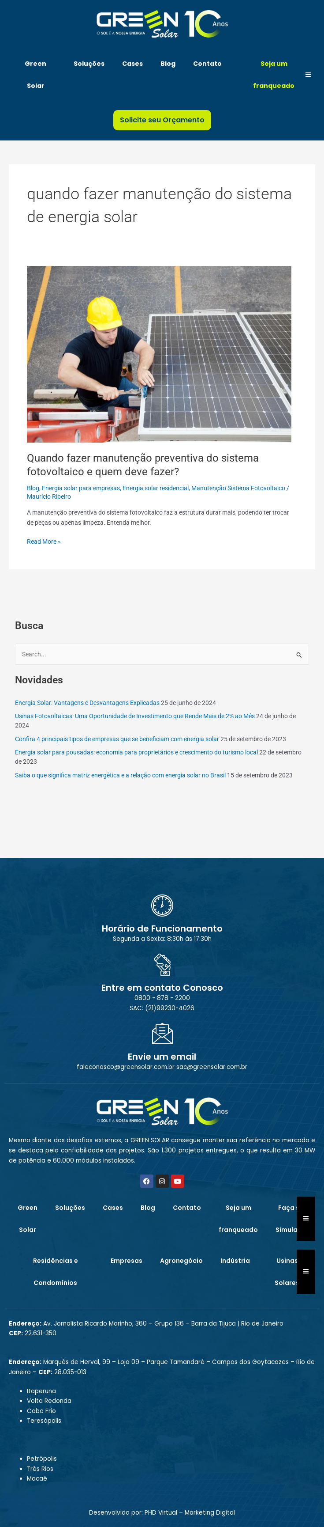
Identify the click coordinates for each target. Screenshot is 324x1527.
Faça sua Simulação (293, 1218)
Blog (167, 63)
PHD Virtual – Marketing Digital (190, 1512)
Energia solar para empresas (81, 488)
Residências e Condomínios (55, 1271)
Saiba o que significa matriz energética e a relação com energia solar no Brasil (120, 775)
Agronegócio (181, 1260)
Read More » (44, 541)
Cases (132, 63)
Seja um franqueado (273, 74)
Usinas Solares (287, 1271)
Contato (207, 63)
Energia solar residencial (156, 488)
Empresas (126, 1260)
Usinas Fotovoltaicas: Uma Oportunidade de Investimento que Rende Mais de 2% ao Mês (135, 716)
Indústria (235, 1260)
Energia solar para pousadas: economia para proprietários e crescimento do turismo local (136, 752)
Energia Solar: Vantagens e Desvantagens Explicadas (87, 702)
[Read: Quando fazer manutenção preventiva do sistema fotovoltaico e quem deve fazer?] (159, 353)
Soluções (89, 63)
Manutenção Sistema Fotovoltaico (238, 488)
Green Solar (35, 74)
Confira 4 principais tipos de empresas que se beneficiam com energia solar (117, 739)
